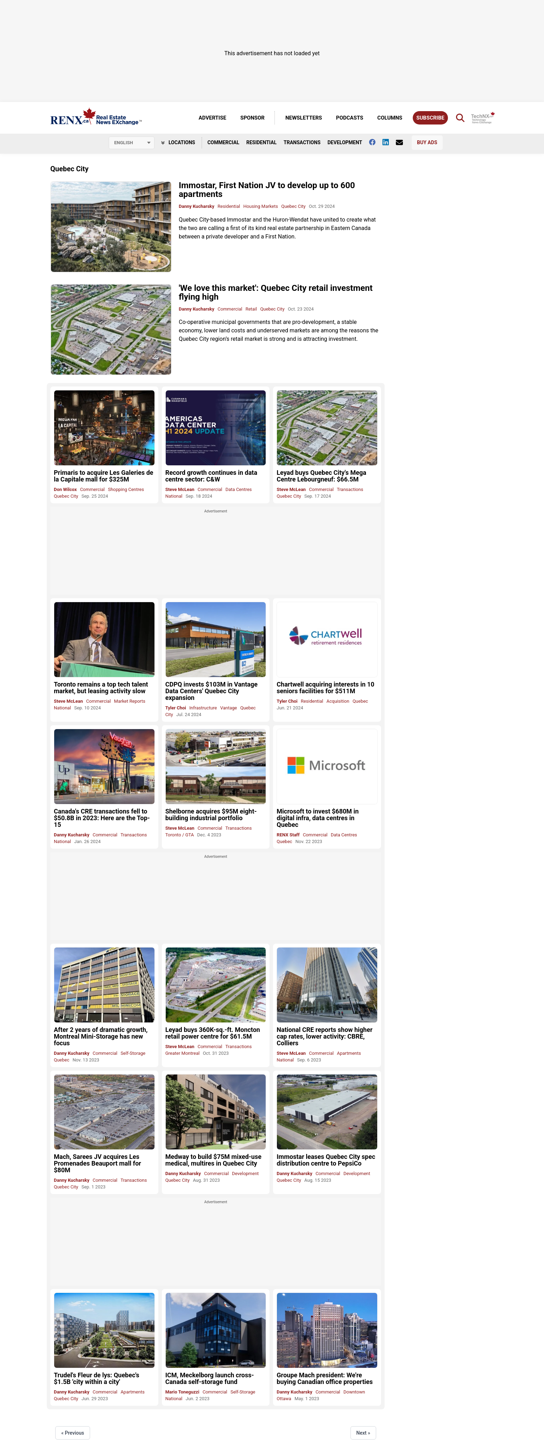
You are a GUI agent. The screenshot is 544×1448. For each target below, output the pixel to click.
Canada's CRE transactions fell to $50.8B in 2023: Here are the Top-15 (102, 818)
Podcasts (349, 118)
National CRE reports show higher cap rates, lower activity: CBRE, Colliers (324, 1036)
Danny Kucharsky (196, 206)
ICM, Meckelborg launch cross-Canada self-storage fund (209, 1378)
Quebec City (293, 206)
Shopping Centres (126, 489)
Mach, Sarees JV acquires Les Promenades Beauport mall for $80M (97, 1163)
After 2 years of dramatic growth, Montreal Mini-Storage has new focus (100, 1036)
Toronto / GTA (179, 834)
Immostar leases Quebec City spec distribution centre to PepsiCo (326, 1160)
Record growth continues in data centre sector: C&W (211, 476)
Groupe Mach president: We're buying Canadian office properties (325, 1378)
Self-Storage (133, 1053)
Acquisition (338, 701)
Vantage (228, 707)
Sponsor (252, 118)
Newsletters (303, 118)
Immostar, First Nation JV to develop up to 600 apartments (267, 189)
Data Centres (239, 489)
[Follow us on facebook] (375, 142)
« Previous (72, 1433)
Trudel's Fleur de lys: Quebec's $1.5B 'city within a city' (96, 1378)
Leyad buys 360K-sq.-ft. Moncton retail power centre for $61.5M (212, 1033)
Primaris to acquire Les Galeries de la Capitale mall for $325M (103, 476)
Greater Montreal (182, 1053)
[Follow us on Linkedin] (389, 142)
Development (345, 142)
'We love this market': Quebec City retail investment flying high (276, 292)
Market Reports (129, 701)
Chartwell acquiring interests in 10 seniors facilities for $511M (325, 688)
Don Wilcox (65, 489)
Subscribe (430, 118)
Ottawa (284, 1398)
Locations (178, 142)
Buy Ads (427, 142)
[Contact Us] (403, 142)
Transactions (302, 142)
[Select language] (131, 142)
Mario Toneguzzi (182, 1392)
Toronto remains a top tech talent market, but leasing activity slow (101, 688)
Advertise (212, 118)
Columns (389, 118)
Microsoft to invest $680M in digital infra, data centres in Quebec (318, 818)
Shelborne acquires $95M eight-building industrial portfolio (211, 815)
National (174, 496)
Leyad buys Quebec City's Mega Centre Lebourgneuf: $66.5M (321, 476)
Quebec (360, 701)
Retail (251, 309)
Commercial (223, 142)
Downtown (354, 1392)
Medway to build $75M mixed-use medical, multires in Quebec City (213, 1160)
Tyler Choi (175, 707)
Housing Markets (260, 206)
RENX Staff (288, 834)
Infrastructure (203, 707)
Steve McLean (180, 489)
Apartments (349, 1053)
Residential (261, 142)
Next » (363, 1433)
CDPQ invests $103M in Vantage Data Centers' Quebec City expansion (211, 691)
